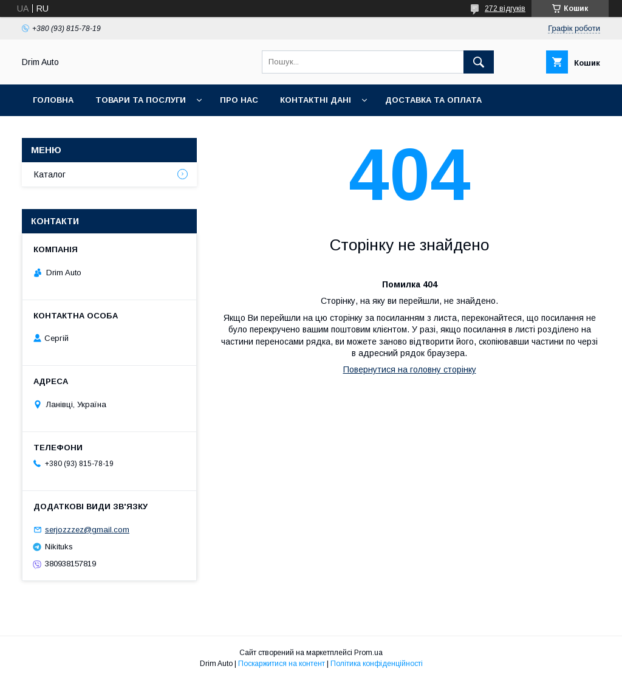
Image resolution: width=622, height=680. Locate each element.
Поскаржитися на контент (281, 663)
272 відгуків (505, 8)
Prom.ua (368, 652)
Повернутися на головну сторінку (409, 369)
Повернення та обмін (84, 131)
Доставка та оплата (433, 100)
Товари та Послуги (140, 100)
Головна (53, 100)
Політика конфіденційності (376, 663)
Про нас (239, 100)
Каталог (50, 174)
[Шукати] (478, 62)
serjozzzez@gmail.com (87, 529)
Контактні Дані (315, 100)
